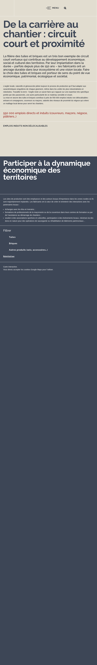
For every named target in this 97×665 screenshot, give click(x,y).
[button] (65, 8)
